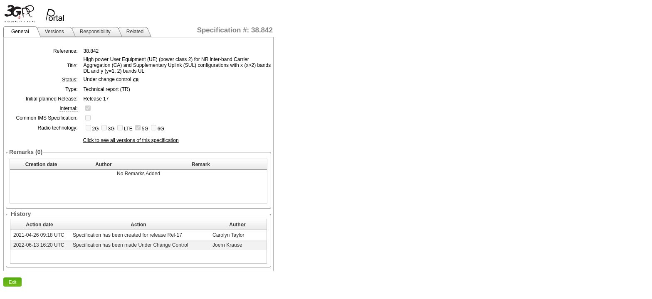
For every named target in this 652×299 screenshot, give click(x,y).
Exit (12, 281)
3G (111, 129)
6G (161, 129)
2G (95, 129)
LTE (128, 129)
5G (145, 129)
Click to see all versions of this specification (131, 140)
